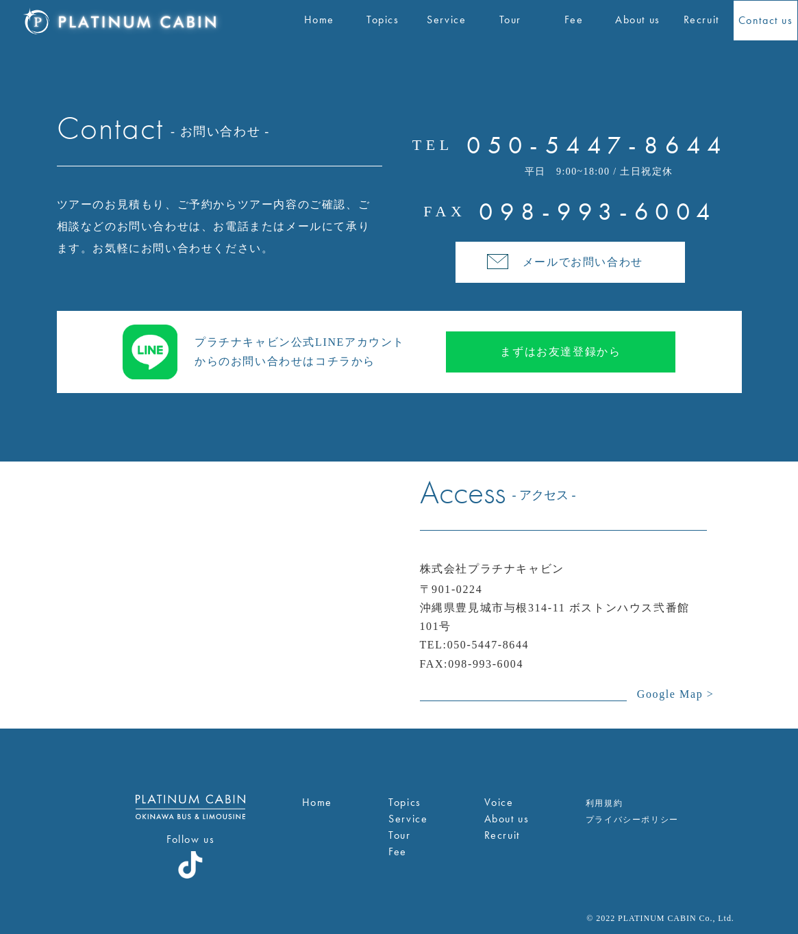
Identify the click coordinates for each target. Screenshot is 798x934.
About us (506, 818)
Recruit (502, 835)
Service (407, 818)
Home (317, 802)
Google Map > (675, 694)
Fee (397, 851)
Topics (404, 802)
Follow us (190, 839)
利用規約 (604, 803)
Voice (499, 802)
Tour (399, 835)
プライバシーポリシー (632, 819)
